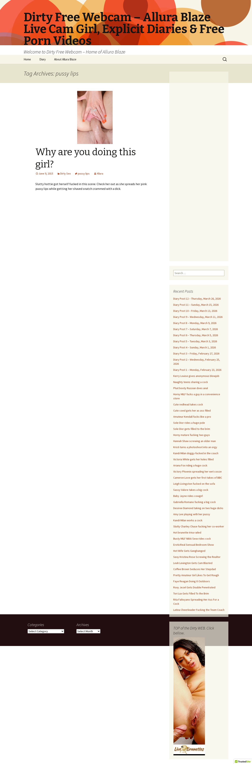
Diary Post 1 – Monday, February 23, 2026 (197, 370)
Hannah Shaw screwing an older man (194, 441)
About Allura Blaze (65, 59)
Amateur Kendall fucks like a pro (192, 416)
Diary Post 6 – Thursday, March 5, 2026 (195, 335)
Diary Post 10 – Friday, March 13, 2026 (195, 311)
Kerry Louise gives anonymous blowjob (196, 376)
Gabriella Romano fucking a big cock (194, 502)
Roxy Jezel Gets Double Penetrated (194, 587)
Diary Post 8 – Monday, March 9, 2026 (194, 323)
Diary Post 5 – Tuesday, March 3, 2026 (195, 341)
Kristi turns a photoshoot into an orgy (195, 447)
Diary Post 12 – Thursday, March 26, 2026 (197, 298)
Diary (42, 59)
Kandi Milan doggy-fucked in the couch (195, 453)
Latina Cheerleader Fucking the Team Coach (198, 610)
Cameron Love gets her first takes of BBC (197, 477)
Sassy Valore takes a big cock (190, 490)
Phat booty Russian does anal (190, 388)
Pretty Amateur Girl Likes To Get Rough (196, 575)
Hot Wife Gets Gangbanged (189, 551)
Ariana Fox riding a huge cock (190, 465)
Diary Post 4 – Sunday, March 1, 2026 (194, 347)
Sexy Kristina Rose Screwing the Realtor (196, 557)
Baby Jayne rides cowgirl (188, 496)
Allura (100, 173)
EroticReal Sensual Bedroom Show (193, 544)
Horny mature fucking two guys (191, 435)
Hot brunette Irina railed (187, 532)
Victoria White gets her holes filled (193, 459)
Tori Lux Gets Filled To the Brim (191, 593)
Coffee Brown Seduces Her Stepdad (194, 569)
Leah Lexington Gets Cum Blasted (192, 563)
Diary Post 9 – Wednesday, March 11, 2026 (197, 317)
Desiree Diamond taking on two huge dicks (198, 508)
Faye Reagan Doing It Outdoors (191, 581)
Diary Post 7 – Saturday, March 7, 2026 (195, 329)
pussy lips (84, 173)
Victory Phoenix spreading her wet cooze (197, 471)
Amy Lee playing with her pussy (191, 514)
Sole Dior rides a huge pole (189, 422)
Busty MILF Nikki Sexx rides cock (192, 538)
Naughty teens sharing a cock (190, 382)
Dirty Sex (65, 173)
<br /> (198, 164)
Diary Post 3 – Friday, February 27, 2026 (196, 353)
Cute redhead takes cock (188, 404)
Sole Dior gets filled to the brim (191, 429)
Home (27, 59)
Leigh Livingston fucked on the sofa (194, 483)
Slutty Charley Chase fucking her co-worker (198, 526)
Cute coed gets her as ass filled (192, 410)
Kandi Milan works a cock (187, 520)
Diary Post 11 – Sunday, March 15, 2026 (196, 304)
